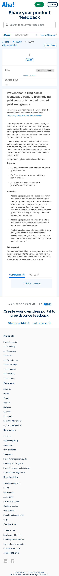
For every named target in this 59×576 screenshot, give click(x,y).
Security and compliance (13, 515)
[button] (36, 35)
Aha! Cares (7, 416)
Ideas (7, 34)
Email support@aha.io (12, 535)
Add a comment (31, 283)
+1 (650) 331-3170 (11, 553)
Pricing (6, 488)
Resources (21, 34)
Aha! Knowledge (10, 365)
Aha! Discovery (9, 351)
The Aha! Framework (12, 483)
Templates (8, 454)
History (6, 394)
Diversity (7, 407)
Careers (6, 403)
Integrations (8, 492)
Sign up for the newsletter (14, 544)
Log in (6, 520)
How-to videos (9, 450)
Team (5, 398)
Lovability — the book (12, 425)
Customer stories (10, 506)
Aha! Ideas (7, 356)
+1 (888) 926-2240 (11, 548)
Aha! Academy (9, 378)
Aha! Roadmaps (10, 346)
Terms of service (37, 572)
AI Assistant (8, 497)
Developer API (9, 510)
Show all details (29, 75)
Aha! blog (7, 436)
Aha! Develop (9, 374)
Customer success (11, 501)
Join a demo (42, 323)
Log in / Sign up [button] (49, 35)
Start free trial (19, 323)
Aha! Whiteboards (10, 360)
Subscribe (50, 45)
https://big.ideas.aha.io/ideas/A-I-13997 (24, 115)
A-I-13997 (17, 42)
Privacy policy (21, 572)
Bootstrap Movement (12, 421)
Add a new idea (9, 45)
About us (7, 389)
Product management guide (15, 459)
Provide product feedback (14, 539)
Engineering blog (10, 441)
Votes (34, 274)
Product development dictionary (16, 468)
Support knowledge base (14, 472)
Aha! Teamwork (9, 369)
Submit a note (9, 530)
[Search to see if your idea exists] (30, 25)
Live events (8, 445)
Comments (17, 274)
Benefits (7, 412)
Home (6, 42)
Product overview (10, 342)
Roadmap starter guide (13, 463)
